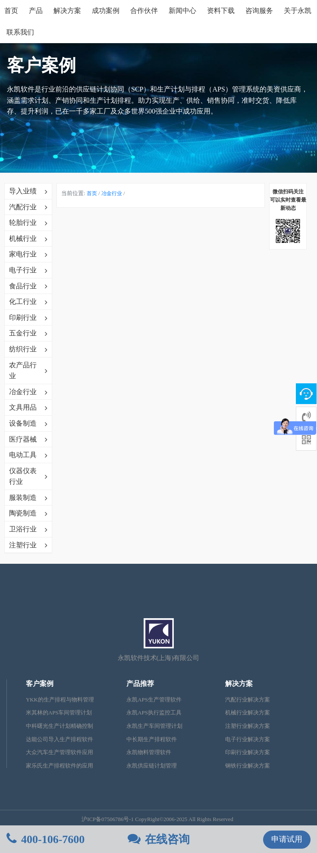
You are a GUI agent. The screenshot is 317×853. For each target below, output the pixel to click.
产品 (36, 10)
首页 (11, 10)
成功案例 (105, 10)
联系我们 (20, 32)
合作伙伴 (144, 10)
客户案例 (39, 683)
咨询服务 (259, 10)
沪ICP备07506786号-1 (108, 819)
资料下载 (221, 10)
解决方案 (67, 10)
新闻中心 (182, 10)
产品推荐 (140, 683)
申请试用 (286, 839)
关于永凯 (297, 10)
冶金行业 (111, 193)
